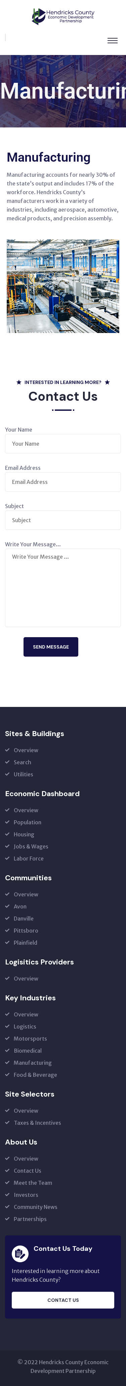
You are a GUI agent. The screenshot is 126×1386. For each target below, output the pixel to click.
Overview (26, 750)
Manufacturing (33, 1062)
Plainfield (25, 942)
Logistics (25, 1026)
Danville (24, 918)
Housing (24, 834)
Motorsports (30, 1038)
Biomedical (28, 1050)
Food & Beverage (35, 1074)
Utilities (23, 774)
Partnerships (30, 1219)
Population (27, 822)
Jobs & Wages (31, 846)
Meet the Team (33, 1182)
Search (22, 762)
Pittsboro (26, 930)
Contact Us (27, 1170)
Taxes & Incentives (37, 1122)
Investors (26, 1194)
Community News (35, 1207)
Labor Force (29, 858)
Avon (20, 906)
